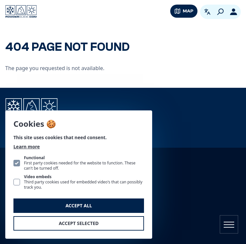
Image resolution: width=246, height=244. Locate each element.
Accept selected (79, 223)
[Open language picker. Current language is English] (207, 12)
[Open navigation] (229, 224)
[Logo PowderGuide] (21, 11)
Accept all (79, 205)
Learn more (26, 146)
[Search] (220, 12)
